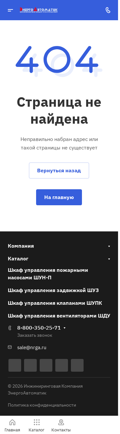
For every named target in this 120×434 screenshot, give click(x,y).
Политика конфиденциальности (42, 405)
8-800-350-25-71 (39, 327)
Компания (21, 245)
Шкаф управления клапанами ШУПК (55, 303)
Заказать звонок (34, 335)
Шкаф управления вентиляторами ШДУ (59, 315)
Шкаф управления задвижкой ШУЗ (53, 290)
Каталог (18, 258)
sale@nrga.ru (32, 347)
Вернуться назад (59, 170)
